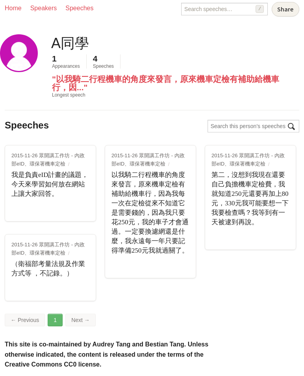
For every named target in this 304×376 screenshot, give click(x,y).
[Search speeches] (224, 9)
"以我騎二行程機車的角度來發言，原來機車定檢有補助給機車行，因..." (165, 83)
